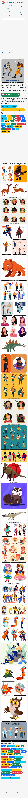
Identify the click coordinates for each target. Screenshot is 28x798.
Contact (14, 788)
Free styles (20, 12)
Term (14, 785)
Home (3, 52)
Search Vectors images (9, 19)
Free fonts (9, 6)
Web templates (11, 9)
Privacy (19, 785)
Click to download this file (10, 94)
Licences (9, 785)
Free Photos (19, 3)
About (24, 785)
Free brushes (10, 12)
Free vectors (10, 3)
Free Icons (21, 9)
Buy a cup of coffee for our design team (13, 110)
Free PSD (19, 15)
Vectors (8, 52)
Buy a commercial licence (9, 106)
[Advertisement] (14, 36)
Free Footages (19, 6)
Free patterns (10, 15)
